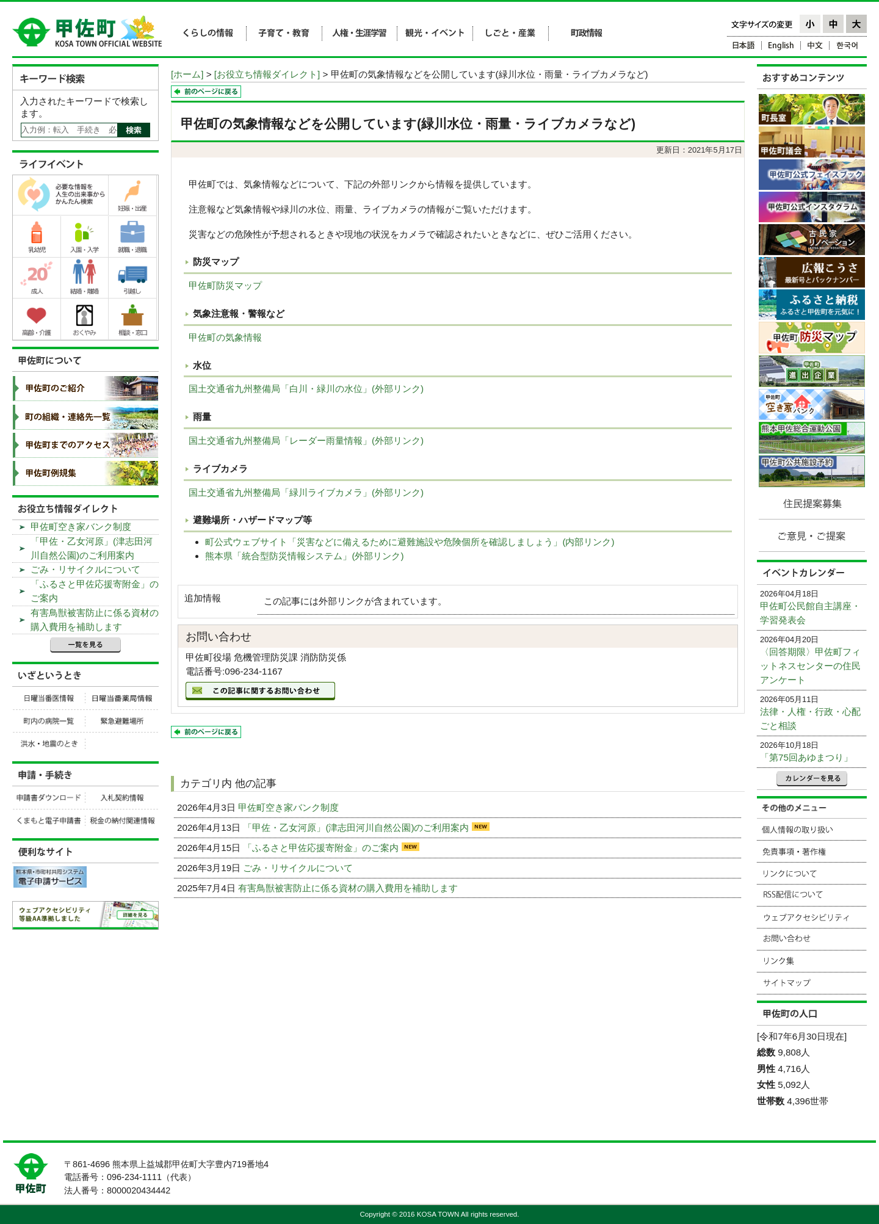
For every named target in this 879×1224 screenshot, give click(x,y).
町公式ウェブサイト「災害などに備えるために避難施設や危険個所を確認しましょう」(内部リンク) (409, 542)
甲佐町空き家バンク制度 (289, 807)
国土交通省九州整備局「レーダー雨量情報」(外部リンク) (306, 440)
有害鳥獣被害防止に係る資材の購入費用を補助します (349, 888)
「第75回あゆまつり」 (806, 757)
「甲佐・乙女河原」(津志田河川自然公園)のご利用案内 (357, 827)
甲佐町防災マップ (225, 285)
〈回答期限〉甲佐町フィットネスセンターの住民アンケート (810, 665)
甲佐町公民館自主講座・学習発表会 (810, 613)
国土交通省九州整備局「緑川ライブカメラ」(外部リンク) (306, 492)
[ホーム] (187, 74)
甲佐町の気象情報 (225, 337)
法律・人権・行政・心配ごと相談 (810, 718)
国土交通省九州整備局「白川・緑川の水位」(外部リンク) (306, 388)
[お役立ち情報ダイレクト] (267, 74)
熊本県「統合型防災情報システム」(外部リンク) (304, 556)
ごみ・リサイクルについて (299, 868)
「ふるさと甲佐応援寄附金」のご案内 (322, 847)
